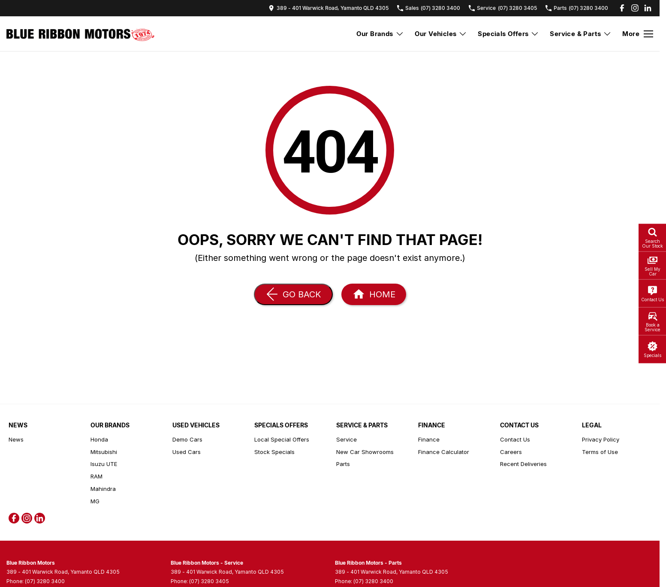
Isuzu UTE (103, 463)
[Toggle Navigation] (637, 33)
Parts (343, 463)
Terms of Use (600, 451)
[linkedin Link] (647, 8)
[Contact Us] (328, 8)
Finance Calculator (443, 451)
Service (346, 439)
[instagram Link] (635, 8)
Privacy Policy (600, 439)
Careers (511, 451)
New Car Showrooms (365, 451)
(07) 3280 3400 (45, 581)
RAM (96, 476)
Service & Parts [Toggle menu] (581, 34)
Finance (429, 439)
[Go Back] (293, 294)
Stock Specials (274, 451)
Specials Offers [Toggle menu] (508, 34)
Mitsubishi (103, 451)
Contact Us (515, 439)
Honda (99, 439)
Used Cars (186, 451)
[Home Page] (80, 34)
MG (94, 501)
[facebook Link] (622, 8)
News (16, 439)
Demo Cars (187, 439)
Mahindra (103, 488)
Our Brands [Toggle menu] (380, 34)
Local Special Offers (281, 439)
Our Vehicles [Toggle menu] (441, 34)
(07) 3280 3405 (209, 581)
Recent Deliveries (523, 463)
